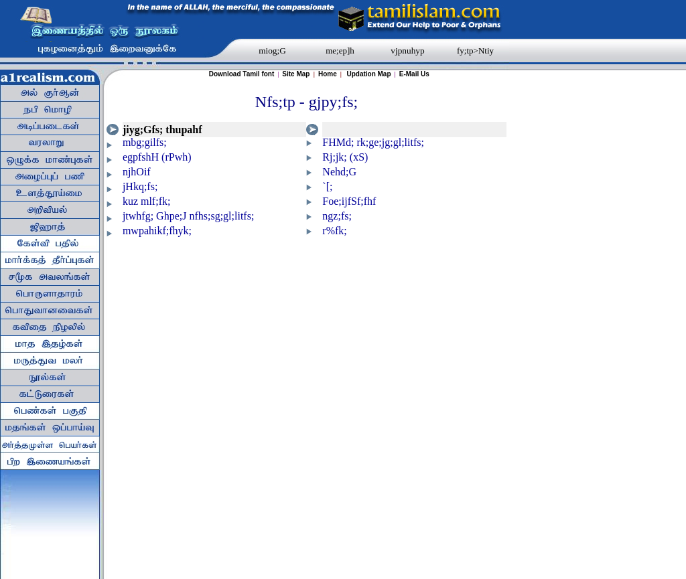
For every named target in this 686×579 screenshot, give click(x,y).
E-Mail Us (414, 74)
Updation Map (368, 74)
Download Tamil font (242, 74)
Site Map (297, 74)
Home (327, 74)
